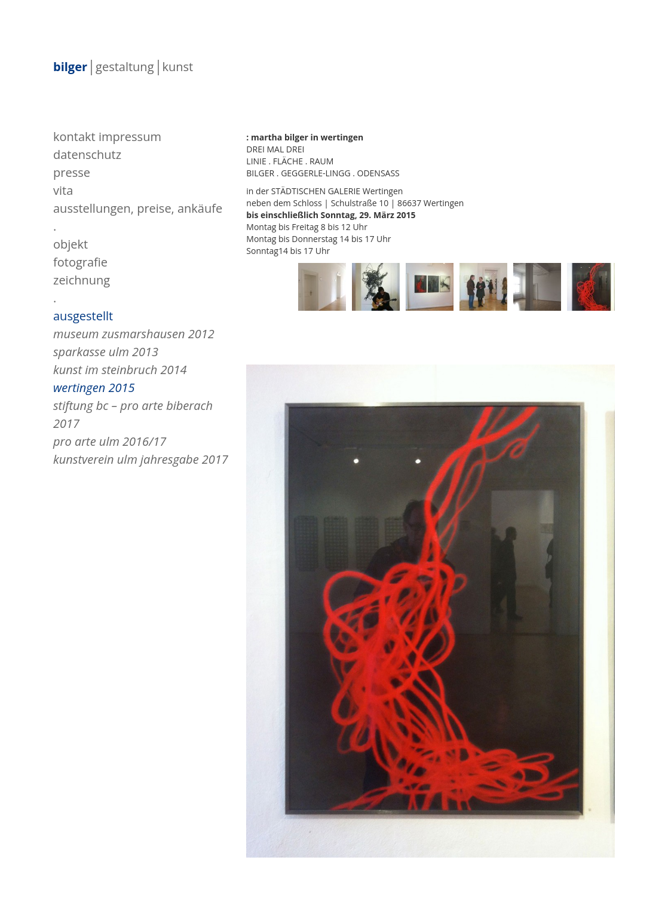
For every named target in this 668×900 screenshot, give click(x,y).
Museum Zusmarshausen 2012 (134, 334)
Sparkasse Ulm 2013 (105, 352)
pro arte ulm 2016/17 (109, 441)
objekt (70, 244)
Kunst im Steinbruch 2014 (119, 370)
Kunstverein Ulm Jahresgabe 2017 (140, 459)
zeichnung (81, 280)
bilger (70, 67)
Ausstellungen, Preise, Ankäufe (137, 208)
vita (63, 190)
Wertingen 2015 (93, 387)
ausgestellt (83, 316)
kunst (178, 67)
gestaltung (125, 67)
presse (71, 172)
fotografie (80, 262)
